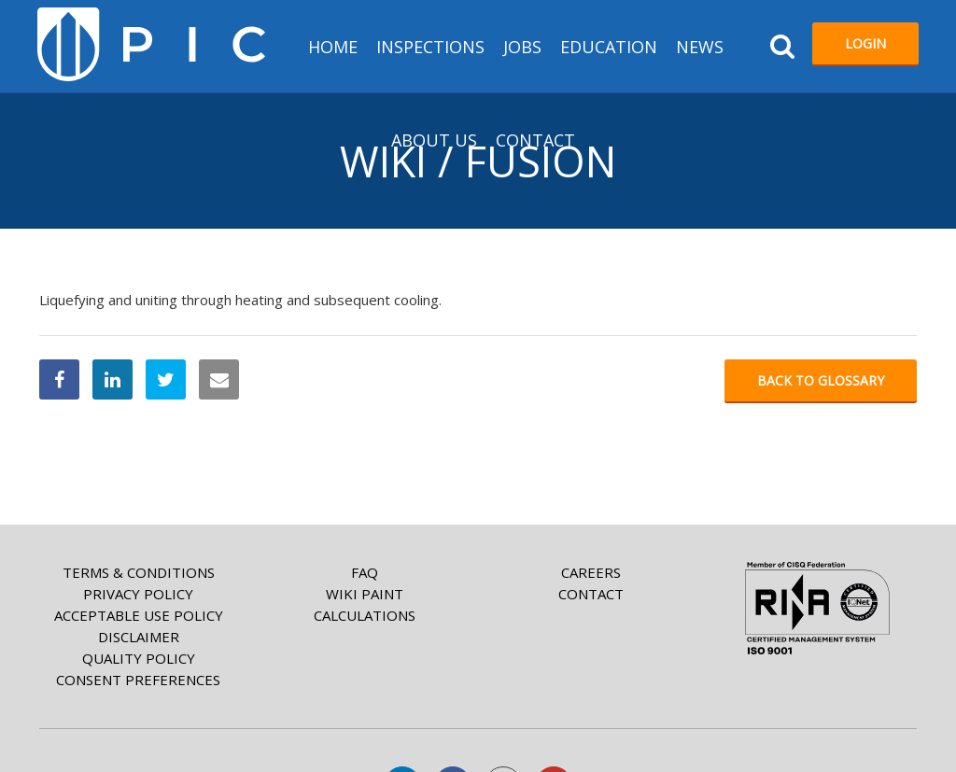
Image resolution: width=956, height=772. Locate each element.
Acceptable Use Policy (138, 615)
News (700, 46)
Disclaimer (138, 636)
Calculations (364, 615)
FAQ (364, 572)
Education (608, 46)
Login (865, 43)
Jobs (522, 46)
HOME (333, 46)
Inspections (430, 46)
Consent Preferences (138, 679)
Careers (591, 572)
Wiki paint (364, 593)
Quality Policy (138, 658)
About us (434, 140)
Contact (535, 140)
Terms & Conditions (139, 572)
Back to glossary (820, 380)
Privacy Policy (138, 593)
